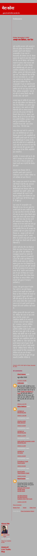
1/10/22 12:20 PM (21, 501)
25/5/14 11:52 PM (21, 404)
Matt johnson (21, 422)
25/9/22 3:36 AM (21, 456)
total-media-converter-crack (26, 441)
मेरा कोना (8, 8)
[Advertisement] (24, 516)
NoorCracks (21, 463)
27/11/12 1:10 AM (21, 380)
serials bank (21, 489)
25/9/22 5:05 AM (21, 466)
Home (24, 507)
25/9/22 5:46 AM (21, 476)
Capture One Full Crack (24, 499)
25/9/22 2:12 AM (21, 445)
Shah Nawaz (21, 374)
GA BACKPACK (22, 495)
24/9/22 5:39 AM (21, 425)
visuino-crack (21, 421)
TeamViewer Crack (23, 473)
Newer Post (16, 507)
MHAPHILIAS (21, 412)
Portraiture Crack (22, 461)
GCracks (20, 453)
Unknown (20, 383)
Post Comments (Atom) (27, 511)
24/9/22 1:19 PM (21, 435)
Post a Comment (17, 504)
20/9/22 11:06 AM (21, 415)
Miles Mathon (21, 406)
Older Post (33, 507)
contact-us (20, 411)
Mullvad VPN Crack (23, 488)
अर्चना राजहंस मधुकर (6, 535)
